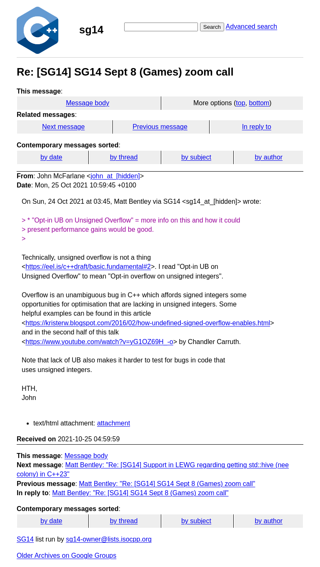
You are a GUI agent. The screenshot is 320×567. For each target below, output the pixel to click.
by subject (196, 157)
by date (51, 157)
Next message (63, 126)
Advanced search (252, 26)
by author (268, 157)
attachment (113, 423)
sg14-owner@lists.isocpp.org (109, 539)
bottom (259, 102)
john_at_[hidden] (115, 176)
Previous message (160, 126)
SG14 (25, 539)
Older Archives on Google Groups (66, 555)
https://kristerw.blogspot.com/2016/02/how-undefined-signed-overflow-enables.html (147, 323)
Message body (87, 102)
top (240, 102)
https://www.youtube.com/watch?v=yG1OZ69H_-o (99, 341)
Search (212, 27)
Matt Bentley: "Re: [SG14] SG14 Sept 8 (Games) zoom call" (167, 483)
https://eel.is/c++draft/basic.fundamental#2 (88, 266)
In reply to (256, 126)
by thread (124, 157)
